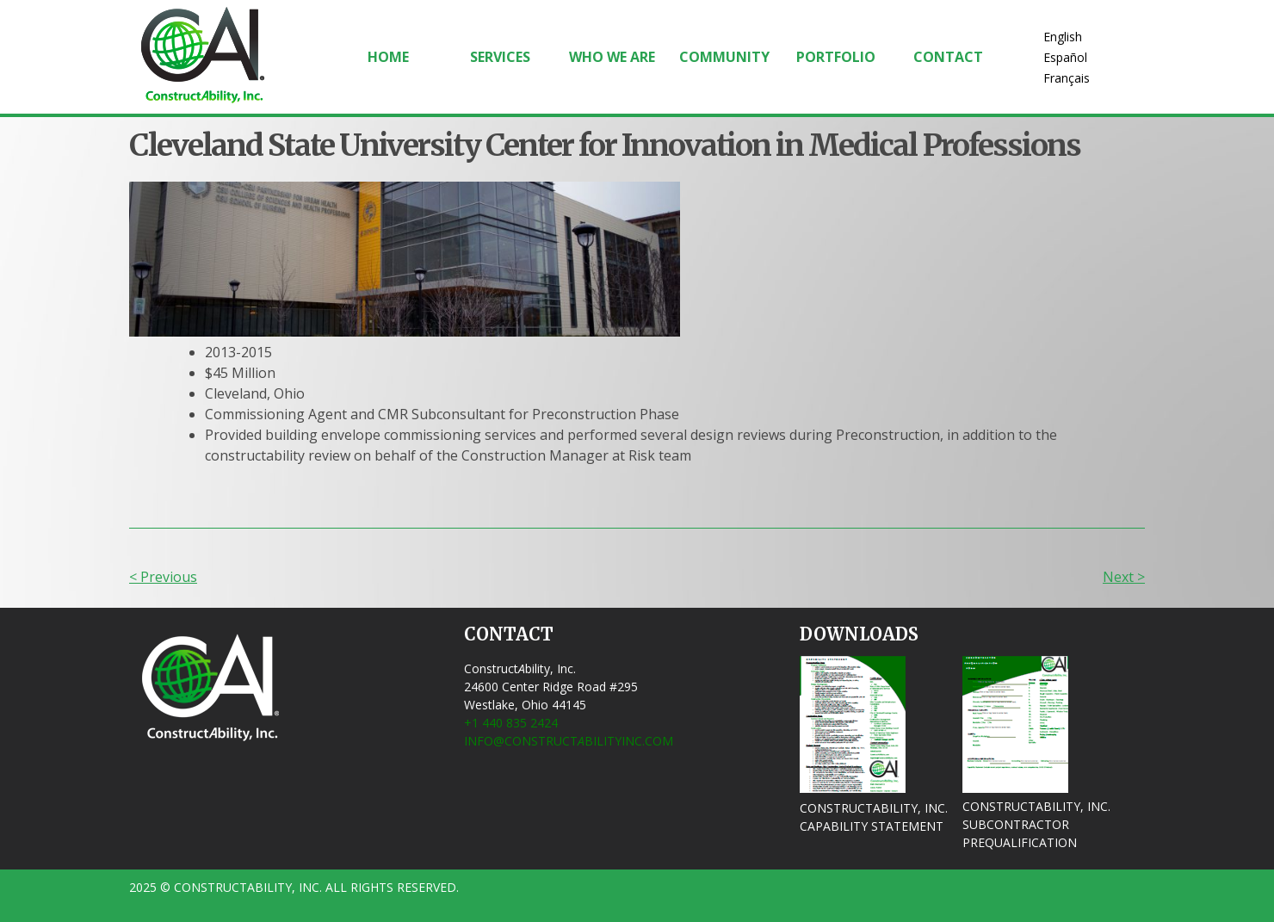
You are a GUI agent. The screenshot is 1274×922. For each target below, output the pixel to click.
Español (1065, 57)
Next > (1124, 576)
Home (388, 56)
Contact (948, 56)
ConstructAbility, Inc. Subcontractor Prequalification (1036, 824)
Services (500, 56)
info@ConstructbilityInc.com (568, 741)
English (1062, 36)
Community (724, 56)
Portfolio (835, 56)
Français (1066, 78)
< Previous (163, 576)
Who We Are (612, 56)
